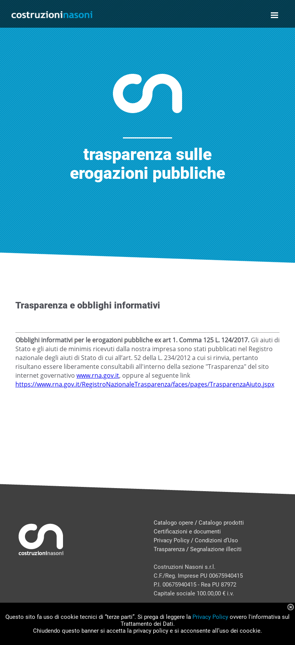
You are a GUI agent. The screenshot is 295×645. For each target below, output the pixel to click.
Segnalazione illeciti (216, 549)
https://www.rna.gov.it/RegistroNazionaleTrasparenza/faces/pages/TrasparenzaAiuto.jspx (144, 384)
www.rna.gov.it (97, 375)
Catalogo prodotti (221, 522)
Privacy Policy (171, 540)
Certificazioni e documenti (187, 531)
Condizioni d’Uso (216, 540)
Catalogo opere (173, 522)
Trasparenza (169, 549)
